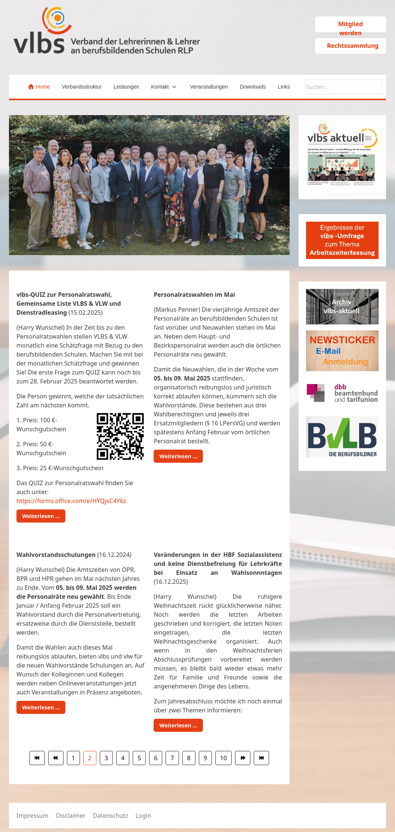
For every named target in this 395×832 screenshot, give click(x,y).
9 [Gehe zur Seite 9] (205, 758)
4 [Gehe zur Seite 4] (122, 758)
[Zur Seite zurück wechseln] (56, 758)
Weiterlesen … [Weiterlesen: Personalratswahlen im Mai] (178, 456)
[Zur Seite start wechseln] (37, 758)
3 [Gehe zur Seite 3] (106, 758)
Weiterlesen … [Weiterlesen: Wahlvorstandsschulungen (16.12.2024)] (41, 707)
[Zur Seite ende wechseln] (261, 758)
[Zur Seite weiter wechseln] (242, 758)
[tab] (128, 240)
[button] (164, 86)
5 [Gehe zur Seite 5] (139, 758)
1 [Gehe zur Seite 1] (73, 758)
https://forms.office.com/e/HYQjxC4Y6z (71, 501)
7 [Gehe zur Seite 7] (172, 758)
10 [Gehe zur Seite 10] (223, 758)
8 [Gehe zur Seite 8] (189, 758)
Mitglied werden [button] (350, 26)
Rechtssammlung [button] (353, 45)
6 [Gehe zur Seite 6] (155, 758)
